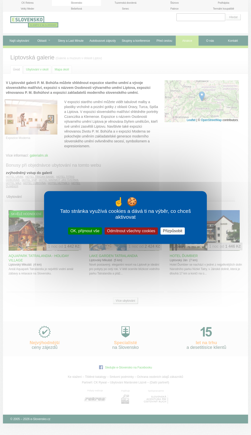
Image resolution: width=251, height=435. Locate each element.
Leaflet (191, 120)
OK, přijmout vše (84, 231)
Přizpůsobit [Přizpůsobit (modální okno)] (172, 231)
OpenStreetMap (211, 120)
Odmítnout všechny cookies (131, 231)
